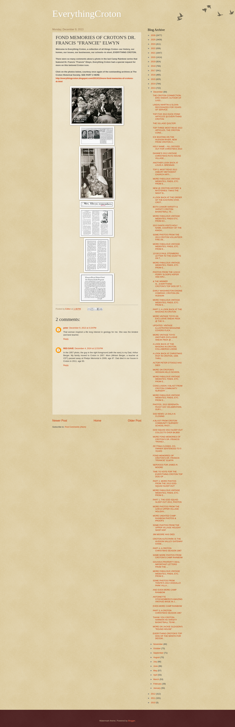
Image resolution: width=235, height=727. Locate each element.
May (155, 670)
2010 (153, 702)
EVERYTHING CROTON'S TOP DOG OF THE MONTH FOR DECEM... (167, 636)
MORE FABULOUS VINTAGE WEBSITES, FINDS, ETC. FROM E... (166, 181)
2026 (153, 35)
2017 (153, 70)
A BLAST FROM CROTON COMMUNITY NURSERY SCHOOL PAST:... (165, 423)
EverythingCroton (86, 13)
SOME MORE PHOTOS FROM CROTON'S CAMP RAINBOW (168, 556)
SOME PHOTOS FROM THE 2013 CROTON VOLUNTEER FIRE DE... (167, 237)
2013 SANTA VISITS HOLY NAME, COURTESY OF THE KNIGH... (167, 228)
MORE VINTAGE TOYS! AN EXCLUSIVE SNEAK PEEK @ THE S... (166, 318)
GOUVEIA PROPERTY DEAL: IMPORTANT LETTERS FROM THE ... (166, 564)
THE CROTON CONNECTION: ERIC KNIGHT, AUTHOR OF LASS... (167, 98)
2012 (153, 694)
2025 (153, 39)
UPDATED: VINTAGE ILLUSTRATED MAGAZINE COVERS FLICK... (166, 328)
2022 (153, 48)
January (157, 688)
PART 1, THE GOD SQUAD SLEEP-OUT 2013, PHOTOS (167, 500)
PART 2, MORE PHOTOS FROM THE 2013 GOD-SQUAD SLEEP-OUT (165, 483)
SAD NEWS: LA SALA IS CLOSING (164, 415)
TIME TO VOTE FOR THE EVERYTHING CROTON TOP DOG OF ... (168, 474)
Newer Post (59, 420)
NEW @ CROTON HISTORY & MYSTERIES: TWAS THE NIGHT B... (167, 190)
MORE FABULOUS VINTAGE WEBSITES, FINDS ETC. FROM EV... (166, 218)
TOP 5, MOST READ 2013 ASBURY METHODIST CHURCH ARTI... (165, 172)
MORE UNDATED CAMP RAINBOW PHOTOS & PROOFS (164, 518)
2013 (153, 88)
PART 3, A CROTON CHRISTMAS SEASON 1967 (167, 611)
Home (97, 420)
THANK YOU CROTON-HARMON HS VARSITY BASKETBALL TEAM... (165, 619)
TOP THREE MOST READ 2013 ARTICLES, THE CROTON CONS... (167, 130)
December (158, 92)
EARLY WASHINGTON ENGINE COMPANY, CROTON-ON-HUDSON (167, 293)
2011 (153, 698)
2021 (153, 53)
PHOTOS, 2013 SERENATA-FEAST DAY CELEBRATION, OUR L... (167, 407)
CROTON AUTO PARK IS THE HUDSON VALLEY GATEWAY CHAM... (168, 541)
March (156, 679)
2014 (153, 83)
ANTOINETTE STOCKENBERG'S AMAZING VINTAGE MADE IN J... (167, 599)
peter (65, 328)
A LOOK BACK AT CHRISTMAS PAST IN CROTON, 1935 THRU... (167, 356)
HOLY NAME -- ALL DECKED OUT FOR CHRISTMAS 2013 (167, 147)
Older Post (134, 420)
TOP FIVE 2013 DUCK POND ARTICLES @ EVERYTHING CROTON (167, 116)
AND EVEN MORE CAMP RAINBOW (164, 591)
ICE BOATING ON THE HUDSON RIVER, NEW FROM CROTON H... (165, 139)
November (158, 644)
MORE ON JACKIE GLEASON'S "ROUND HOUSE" (168, 627)
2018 (153, 66)
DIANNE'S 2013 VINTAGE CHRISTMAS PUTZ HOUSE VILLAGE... (167, 155)
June (155, 666)
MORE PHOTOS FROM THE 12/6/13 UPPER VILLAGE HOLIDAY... (166, 509)
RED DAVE (68, 348)
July (155, 661)
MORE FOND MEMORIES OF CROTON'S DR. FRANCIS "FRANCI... (166, 439)
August (156, 657)
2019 (153, 61)
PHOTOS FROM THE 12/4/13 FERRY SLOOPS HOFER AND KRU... (166, 274)
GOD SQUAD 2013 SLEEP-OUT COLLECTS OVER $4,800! (168, 431)
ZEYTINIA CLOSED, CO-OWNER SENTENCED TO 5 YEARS (167, 448)
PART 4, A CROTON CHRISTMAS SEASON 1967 (167, 549)
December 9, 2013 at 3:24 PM (82, 328)
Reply (66, 339)
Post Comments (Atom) (75, 427)
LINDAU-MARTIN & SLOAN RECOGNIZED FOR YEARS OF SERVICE (167, 107)
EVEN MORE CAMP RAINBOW (167, 606)
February (157, 684)
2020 (153, 57)
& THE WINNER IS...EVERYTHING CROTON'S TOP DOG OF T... (167, 283)
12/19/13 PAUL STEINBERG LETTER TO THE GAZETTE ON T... (167, 256)
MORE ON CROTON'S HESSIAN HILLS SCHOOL (166, 371)
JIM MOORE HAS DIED (164, 534)
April (155, 675)
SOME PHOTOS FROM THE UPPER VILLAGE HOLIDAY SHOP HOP (167, 527)
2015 (153, 79)
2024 (153, 44)
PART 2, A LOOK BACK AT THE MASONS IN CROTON (167, 310)
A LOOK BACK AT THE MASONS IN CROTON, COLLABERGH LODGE (165, 346)
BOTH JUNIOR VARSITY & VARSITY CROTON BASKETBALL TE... (165, 209)
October (157, 648)
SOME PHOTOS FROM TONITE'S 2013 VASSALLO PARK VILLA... (167, 583)
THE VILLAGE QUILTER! (164, 123)
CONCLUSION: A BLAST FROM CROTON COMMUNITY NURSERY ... (167, 388)
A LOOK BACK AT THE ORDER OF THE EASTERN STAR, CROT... (167, 200)
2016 (153, 75)
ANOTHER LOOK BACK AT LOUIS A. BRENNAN (165, 163)
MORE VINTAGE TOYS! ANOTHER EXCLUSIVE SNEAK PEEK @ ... (165, 337)
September (158, 653)
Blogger (131, 721)
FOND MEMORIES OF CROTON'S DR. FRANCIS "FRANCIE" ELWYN (166, 458)
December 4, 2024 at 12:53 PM (89, 348)
